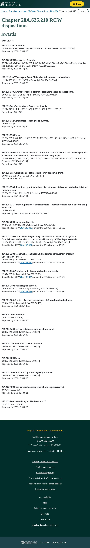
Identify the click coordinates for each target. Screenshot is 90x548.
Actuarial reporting (45, 472)
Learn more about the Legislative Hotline (45, 451)
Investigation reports (45, 489)
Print (83, 11)
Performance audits (45, 467)
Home (4, 11)
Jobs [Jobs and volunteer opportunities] (45, 502)
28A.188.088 (26, 291)
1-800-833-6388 (54, 445)
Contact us (45, 519)
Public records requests (45, 508)
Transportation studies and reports (45, 478)
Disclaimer (45, 542)
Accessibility (45, 497)
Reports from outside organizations (45, 483)
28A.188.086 (26, 277)
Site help (45, 513)
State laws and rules (18, 11)
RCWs (32, 11)
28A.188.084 (26, 262)
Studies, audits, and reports (45, 461)
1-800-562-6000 (45, 440)
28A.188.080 (26, 227)
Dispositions (42, 11)
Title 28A (54, 11)
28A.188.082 (26, 245)
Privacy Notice (59, 542)
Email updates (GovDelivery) (45, 525)
